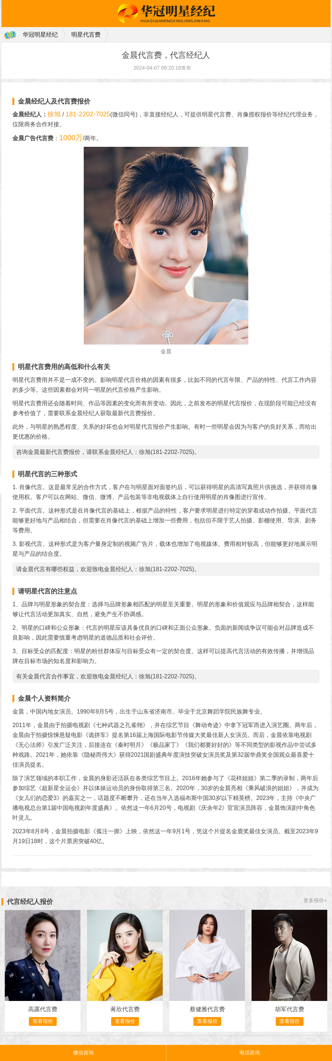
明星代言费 (86, 34)
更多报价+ (315, 900)
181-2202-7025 (87, 114)
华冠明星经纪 (40, 34)
